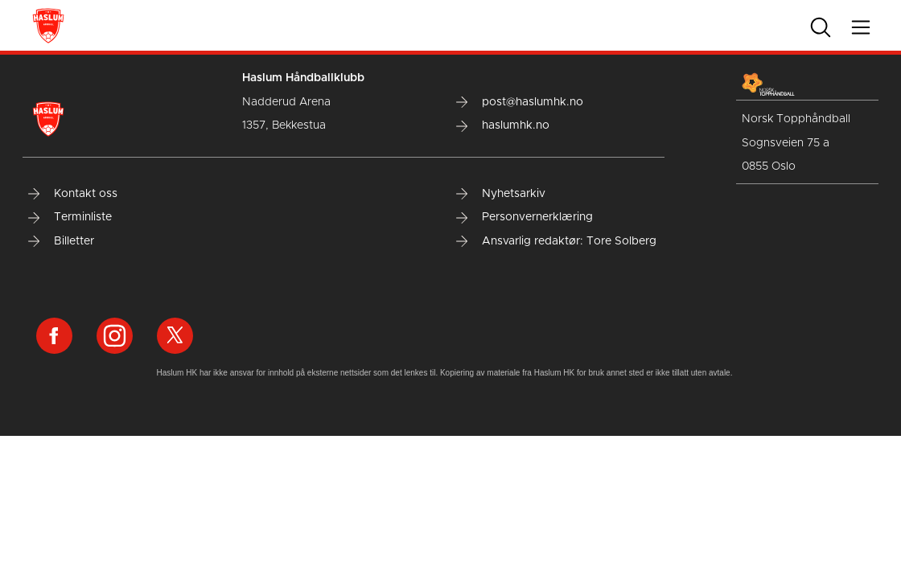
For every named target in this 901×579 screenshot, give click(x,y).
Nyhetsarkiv (500, 193)
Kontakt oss (72, 193)
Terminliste (70, 217)
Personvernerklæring (524, 217)
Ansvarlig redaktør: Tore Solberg (556, 241)
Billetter (61, 241)
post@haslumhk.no (519, 102)
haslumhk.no (502, 125)
